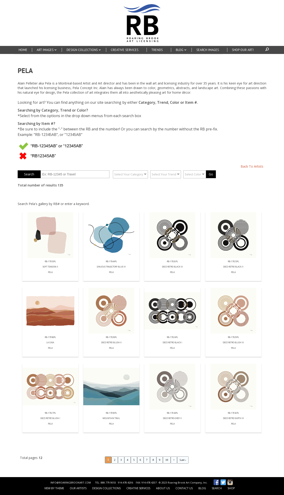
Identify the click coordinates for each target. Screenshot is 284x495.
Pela (50, 272)
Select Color (193, 174)
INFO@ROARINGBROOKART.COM (70, 482)
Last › (183, 459)
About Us (163, 488)
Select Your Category (128, 174)
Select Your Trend (164, 174)
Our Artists (78, 488)
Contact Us (184, 488)
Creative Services (138, 488)
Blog (202, 488)
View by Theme (54, 488)
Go (211, 174)
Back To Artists (252, 166)
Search (217, 488)
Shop (231, 488)
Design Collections (106, 488)
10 (166, 459)
